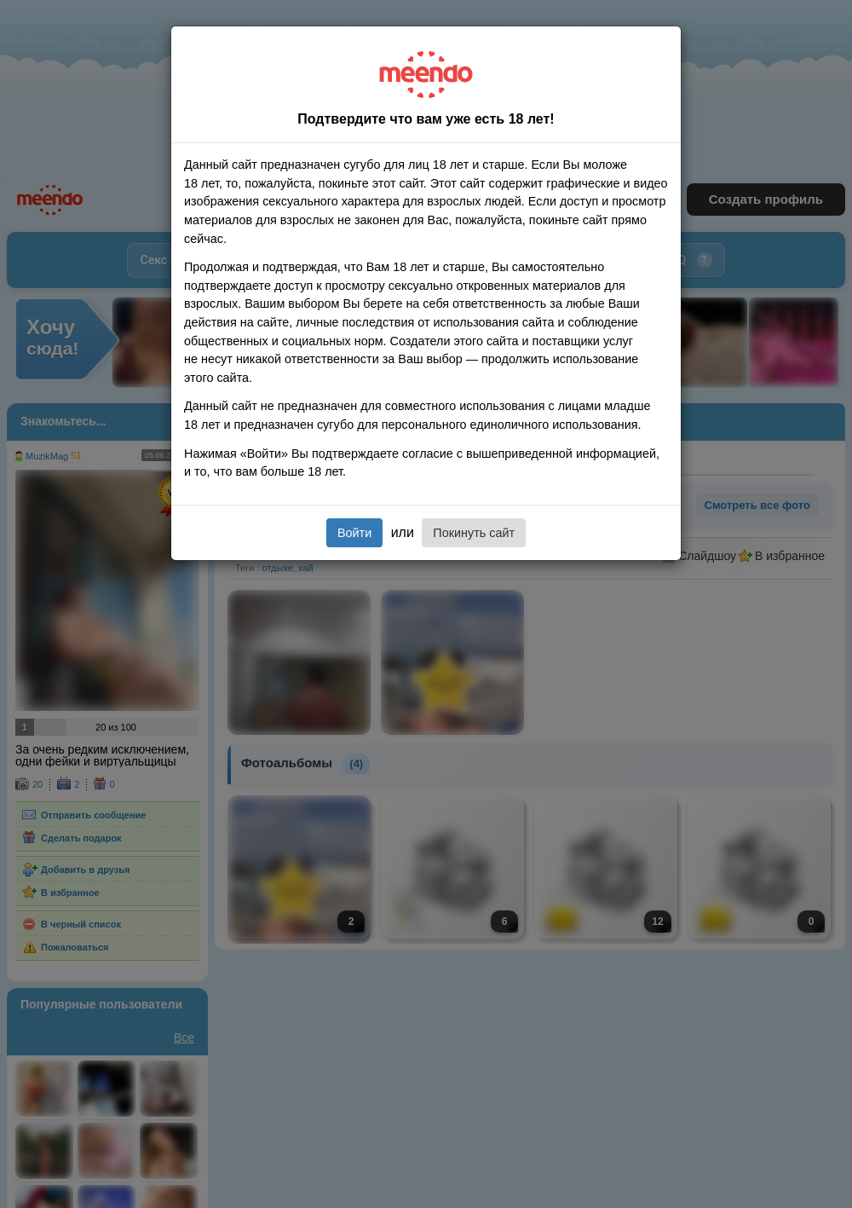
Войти (354, 533)
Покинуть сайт (474, 533)
